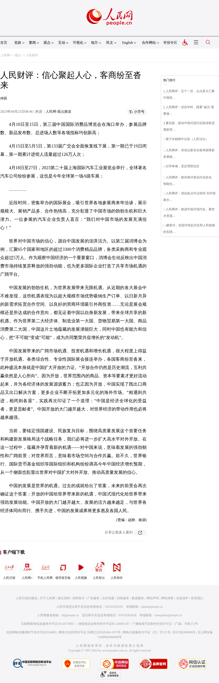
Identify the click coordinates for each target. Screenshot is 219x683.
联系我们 (197, 598)
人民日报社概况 (26, 598)
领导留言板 (63, 569)
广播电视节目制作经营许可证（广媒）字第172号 (165, 623)
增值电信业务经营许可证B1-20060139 (103, 623)
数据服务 (138, 598)
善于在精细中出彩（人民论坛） (187, 139)
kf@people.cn (70, 615)
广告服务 (93, 598)
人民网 (5, 55)
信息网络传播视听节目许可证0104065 (31, 632)
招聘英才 (78, 598)
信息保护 (182, 598)
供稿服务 (123, 598)
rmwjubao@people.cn (168, 615)
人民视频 (81, 569)
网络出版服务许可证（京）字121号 (146, 632)
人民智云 (98, 569)
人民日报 (9, 569)
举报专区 (170, 42)
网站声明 (153, 598)
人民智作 (116, 569)
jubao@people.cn (152, 606)
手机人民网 (45, 569)
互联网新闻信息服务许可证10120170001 (48, 623)
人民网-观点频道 (58, 111)
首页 (3, 42)
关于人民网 (47, 598)
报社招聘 (64, 598)
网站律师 (167, 598)
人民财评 (32, 55)
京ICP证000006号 (184, 632)
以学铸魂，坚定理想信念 (182, 166)
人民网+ (27, 569)
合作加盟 (108, 598)
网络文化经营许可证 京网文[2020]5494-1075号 (90, 632)
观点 (18, 55)
